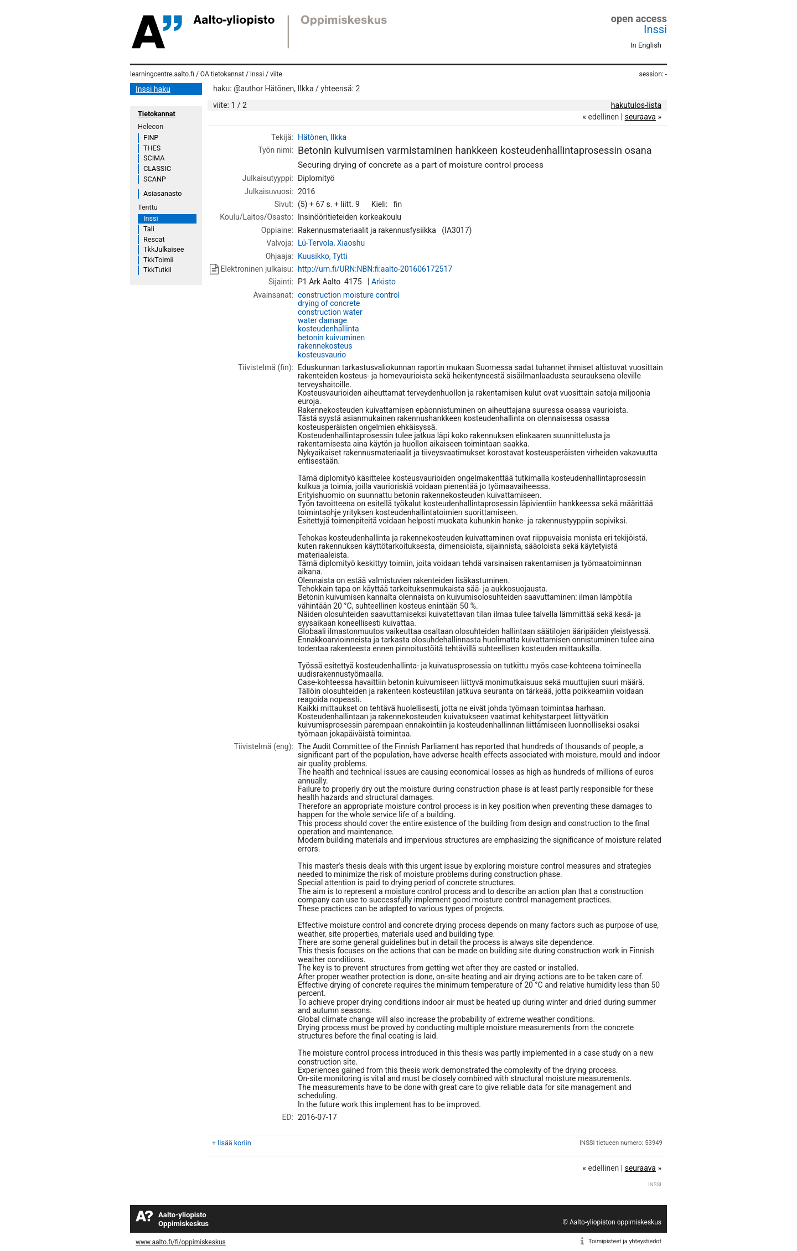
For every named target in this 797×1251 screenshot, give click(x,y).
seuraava (640, 116)
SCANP (154, 179)
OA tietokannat (222, 74)
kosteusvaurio (322, 354)
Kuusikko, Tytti (323, 256)
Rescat (154, 239)
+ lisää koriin (231, 1143)
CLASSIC (157, 168)
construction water (330, 312)
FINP (150, 137)
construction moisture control (349, 294)
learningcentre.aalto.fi (162, 74)
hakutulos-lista (636, 105)
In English (645, 45)
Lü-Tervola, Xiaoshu (331, 242)
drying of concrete (329, 303)
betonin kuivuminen (331, 337)
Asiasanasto (162, 193)
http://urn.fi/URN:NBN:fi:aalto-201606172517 (375, 268)
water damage (322, 320)
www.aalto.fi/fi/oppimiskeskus (181, 1242)
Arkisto (383, 281)
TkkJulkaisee (163, 249)
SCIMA (153, 158)
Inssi (655, 29)
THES (152, 148)
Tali (148, 229)
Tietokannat (156, 114)
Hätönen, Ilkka (322, 137)
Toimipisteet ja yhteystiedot (624, 1241)
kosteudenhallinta (328, 328)
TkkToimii (158, 260)
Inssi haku (153, 89)
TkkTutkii (157, 270)
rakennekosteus (325, 345)
